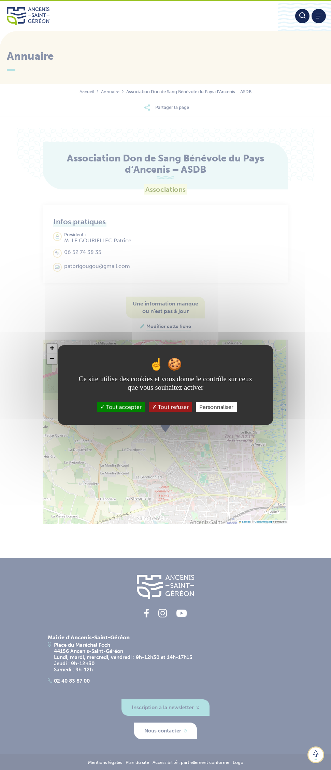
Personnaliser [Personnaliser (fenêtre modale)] (216, 407)
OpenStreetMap (264, 521)
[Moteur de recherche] (302, 16)
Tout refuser (170, 407)
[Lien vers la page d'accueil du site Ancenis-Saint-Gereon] (139, 16)
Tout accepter (121, 407)
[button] (52, 349)
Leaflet (244, 521)
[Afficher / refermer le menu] (319, 16)
